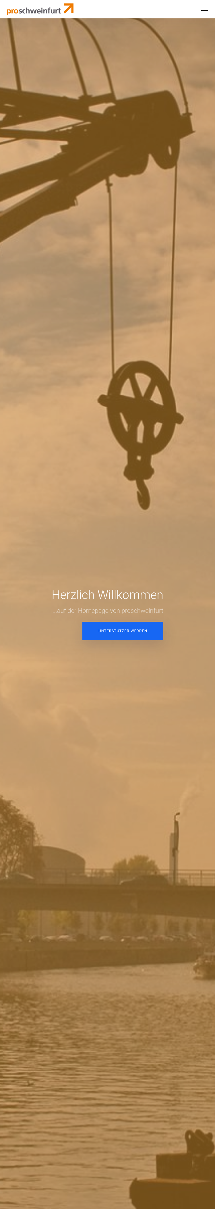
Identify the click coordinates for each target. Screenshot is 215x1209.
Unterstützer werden (122, 631)
